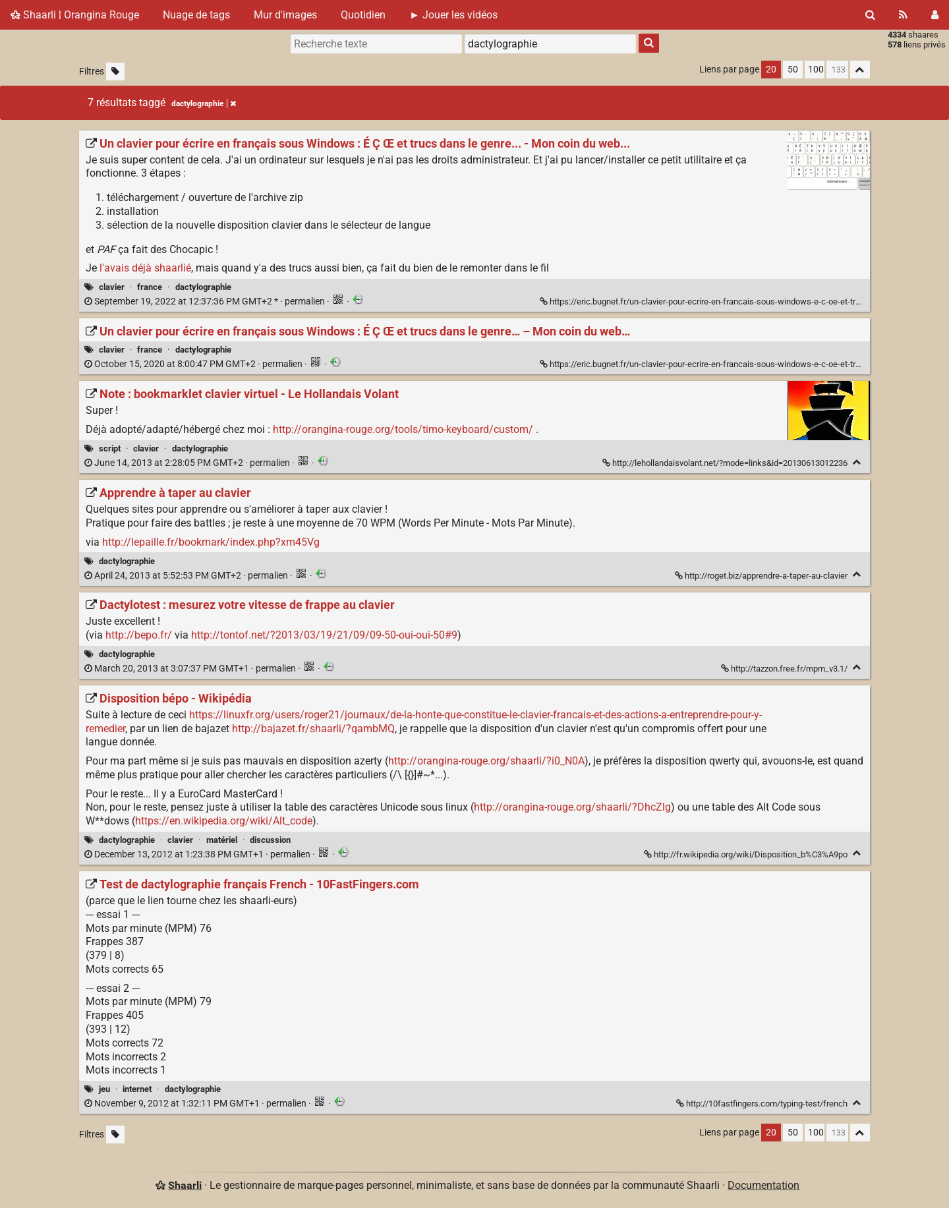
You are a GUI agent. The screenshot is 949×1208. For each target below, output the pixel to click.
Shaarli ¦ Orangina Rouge (75, 15)
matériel (221, 840)
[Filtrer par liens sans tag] (115, 71)
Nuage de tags (196, 15)
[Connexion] (935, 15)
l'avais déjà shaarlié (145, 268)
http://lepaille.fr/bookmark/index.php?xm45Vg (211, 542)
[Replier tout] (860, 69)
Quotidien (363, 15)
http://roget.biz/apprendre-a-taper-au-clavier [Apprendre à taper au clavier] (762, 576)
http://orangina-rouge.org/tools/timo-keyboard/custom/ (403, 429)
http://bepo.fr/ (138, 635)
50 (793, 69)
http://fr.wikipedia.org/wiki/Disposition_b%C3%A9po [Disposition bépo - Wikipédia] (746, 854)
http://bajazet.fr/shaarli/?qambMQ (313, 728)
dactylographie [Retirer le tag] (203, 103)
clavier (112, 287)
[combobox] (550, 43)
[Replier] (857, 462)
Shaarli (185, 1185)
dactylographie (203, 287)
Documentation (763, 1185)
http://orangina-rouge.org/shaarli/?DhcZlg (572, 807)
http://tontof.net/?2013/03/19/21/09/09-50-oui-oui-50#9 (324, 635)
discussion (270, 840)
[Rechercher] (870, 15)
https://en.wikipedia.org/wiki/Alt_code (223, 821)
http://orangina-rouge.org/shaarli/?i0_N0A (486, 761)
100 (816, 69)
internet (137, 1089)
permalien (205, 301)
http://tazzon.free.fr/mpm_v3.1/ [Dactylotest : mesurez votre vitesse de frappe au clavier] (785, 669)
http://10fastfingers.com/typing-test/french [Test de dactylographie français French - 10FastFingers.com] (762, 1103)
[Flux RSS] (903, 15)
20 (771, 69)
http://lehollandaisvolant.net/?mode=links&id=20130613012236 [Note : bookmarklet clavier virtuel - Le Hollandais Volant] (725, 463)
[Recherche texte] (376, 43)
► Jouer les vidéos (453, 15)
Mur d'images (285, 15)
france (149, 287)
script (110, 448)
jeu (104, 1089)
